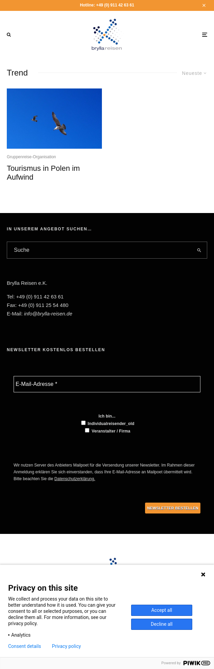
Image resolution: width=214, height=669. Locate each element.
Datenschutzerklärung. (74, 478)
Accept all (161, 610)
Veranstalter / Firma (107, 431)
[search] (199, 250)
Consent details (24, 646)
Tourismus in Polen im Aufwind (43, 172)
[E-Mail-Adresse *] (107, 384)
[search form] (99, 250)
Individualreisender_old (108, 423)
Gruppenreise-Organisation (31, 156)
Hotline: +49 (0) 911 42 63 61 (107, 5)
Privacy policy (66, 646)
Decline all (162, 624)
